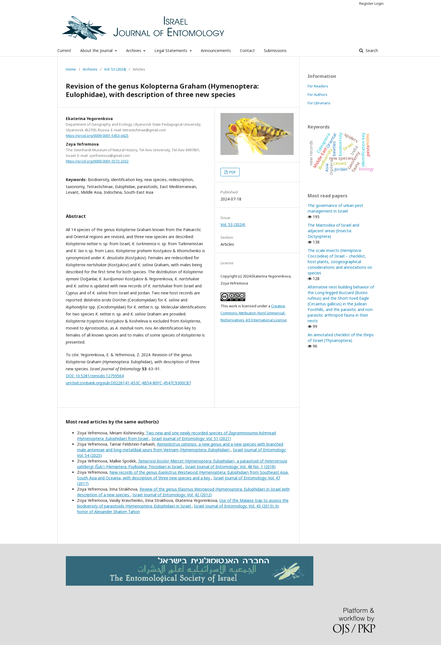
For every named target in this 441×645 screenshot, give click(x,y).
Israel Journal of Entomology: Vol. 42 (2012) (172, 494)
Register (366, 3)
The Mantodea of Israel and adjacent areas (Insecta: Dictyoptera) (333, 230)
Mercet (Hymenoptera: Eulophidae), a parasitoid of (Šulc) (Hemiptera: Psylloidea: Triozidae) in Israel (182, 463)
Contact (247, 50)
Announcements (216, 50)
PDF (232, 172)
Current (64, 50)
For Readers (318, 86)
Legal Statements (171, 50)
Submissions (275, 50)
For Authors (317, 94)
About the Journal (97, 50)
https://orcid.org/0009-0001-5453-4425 (97, 135)
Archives (134, 50)
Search (371, 50)
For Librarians (319, 102)
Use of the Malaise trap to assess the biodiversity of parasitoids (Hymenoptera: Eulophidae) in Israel (183, 503)
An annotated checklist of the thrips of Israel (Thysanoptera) (341, 337)
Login (379, 3)
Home (71, 69)
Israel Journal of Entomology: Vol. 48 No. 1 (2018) (230, 466)
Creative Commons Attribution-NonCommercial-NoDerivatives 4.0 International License (253, 312)
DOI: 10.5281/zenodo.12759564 (95, 375)
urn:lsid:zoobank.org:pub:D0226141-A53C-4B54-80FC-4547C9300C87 (128, 382)
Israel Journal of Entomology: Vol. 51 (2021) (191, 438)
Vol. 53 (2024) (115, 69)
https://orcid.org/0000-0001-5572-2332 (97, 161)
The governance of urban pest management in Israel (335, 208)
